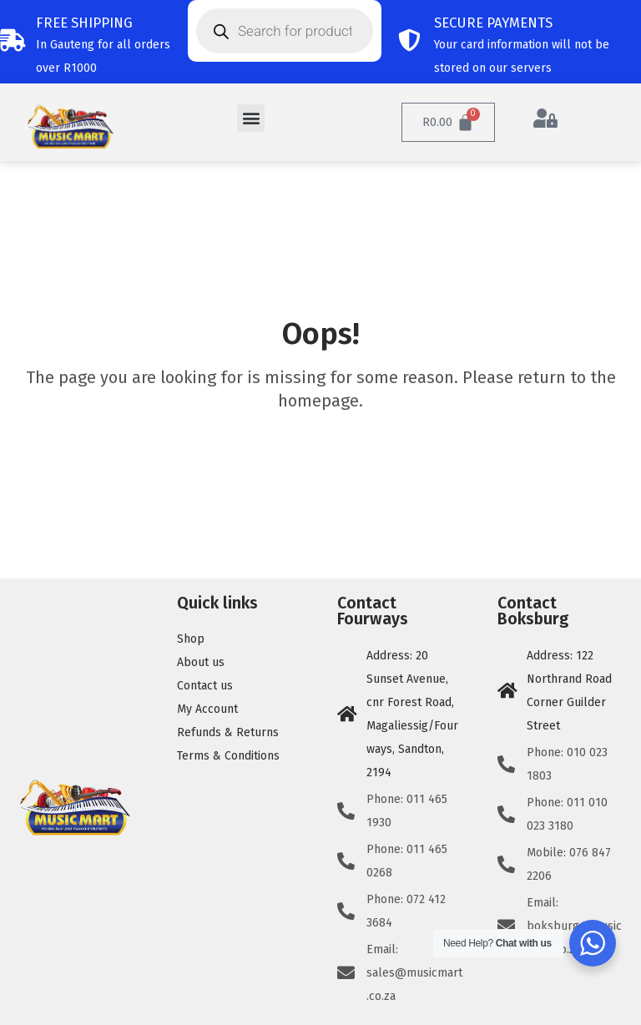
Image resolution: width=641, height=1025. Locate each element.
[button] (251, 118)
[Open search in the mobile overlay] (284, 31)
